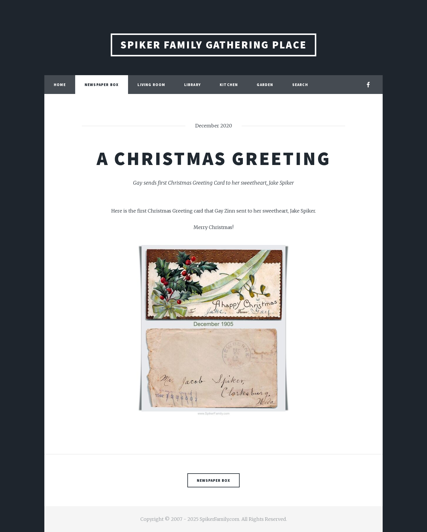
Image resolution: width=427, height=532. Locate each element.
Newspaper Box (102, 84)
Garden (265, 84)
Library (192, 84)
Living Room (151, 84)
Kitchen (229, 84)
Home (60, 84)
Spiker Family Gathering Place (213, 44)
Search (300, 84)
